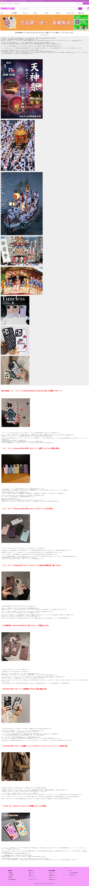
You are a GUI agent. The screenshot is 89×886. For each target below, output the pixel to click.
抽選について (31, 875)
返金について (52, 877)
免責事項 (10, 877)
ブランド (25, 13)
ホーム (1, 13)
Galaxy (47, 13)
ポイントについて (32, 877)
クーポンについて (32, 879)
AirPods (58, 13)
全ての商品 (14, 13)
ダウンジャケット (71, 13)
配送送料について (52, 875)
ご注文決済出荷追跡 (74, 872)
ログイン (79, 3)
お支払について (52, 872)
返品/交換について (53, 879)
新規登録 (86, 3)
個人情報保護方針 (12, 879)
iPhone (35, 13)
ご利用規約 (11, 875)
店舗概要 (10, 872)
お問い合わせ (81, 13)
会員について (31, 872)
